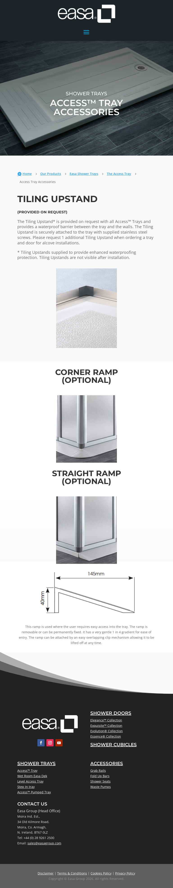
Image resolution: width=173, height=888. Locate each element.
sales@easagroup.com (44, 843)
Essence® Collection (105, 736)
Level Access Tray (30, 781)
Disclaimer (46, 873)
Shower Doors (110, 713)
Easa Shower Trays (84, 174)
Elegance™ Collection (106, 720)
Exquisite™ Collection (106, 725)
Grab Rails (98, 770)
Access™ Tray (27, 770)
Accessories (106, 763)
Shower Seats (100, 781)
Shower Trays (36, 763)
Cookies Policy (101, 873)
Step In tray (26, 787)
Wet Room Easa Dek (32, 776)
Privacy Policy (125, 873)
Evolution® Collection (106, 731)
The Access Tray (119, 174)
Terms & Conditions (72, 873)
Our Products (50, 174)
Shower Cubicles (113, 744)
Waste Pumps (100, 787)
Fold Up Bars (99, 776)
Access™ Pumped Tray (34, 792)
